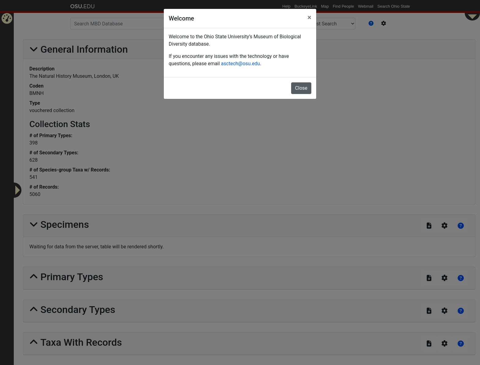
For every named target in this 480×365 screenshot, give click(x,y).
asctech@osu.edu (240, 63)
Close (301, 88)
